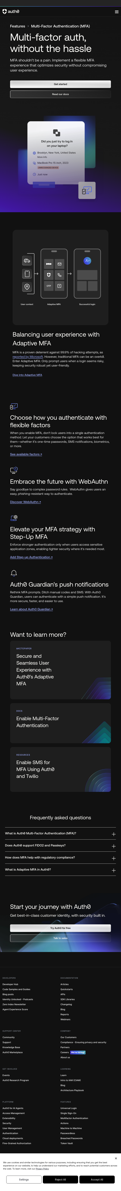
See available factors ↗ (26, 454)
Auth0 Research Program (16, 1080)
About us (65, 1057)
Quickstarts (66, 989)
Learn (63, 1075)
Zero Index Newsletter (14, 1004)
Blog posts (8, 994)
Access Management (14, 1113)
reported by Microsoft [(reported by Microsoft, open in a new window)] (28, 357)
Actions (64, 1123)
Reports (64, 1014)
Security (7, 1123)
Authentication (10, 1133)
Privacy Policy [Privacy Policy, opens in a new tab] (42, 1168)
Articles (64, 984)
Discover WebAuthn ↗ (25, 502)
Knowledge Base (11, 1047)
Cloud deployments (13, 1138)
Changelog (66, 1004)
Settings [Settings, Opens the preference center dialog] (24, 1179)
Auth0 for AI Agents (13, 1108)
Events (6, 1075)
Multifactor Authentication (74, 1118)
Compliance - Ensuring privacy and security (83, 1042)
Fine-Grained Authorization (17, 1143)
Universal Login (68, 1108)
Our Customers (68, 1037)
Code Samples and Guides (16, 989)
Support (7, 1042)
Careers (73, 1052)
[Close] (115, 1158)
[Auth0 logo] (59, 11)
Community (9, 1037)
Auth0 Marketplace (13, 1052)
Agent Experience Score (15, 1009)
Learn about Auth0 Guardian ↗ (31, 609)
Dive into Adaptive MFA (27, 375)
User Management (12, 1128)
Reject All (60, 1179)
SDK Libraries (67, 999)
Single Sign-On (68, 1113)
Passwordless (67, 1133)
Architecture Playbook (72, 1090)
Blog (62, 1009)
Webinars (65, 1019)
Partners (64, 1047)
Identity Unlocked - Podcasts (18, 999)
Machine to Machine (71, 1128)
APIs (62, 994)
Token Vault (66, 1143)
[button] (60, 84)
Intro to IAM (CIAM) (70, 1080)
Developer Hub (10, 984)
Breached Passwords (71, 1138)
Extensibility (9, 1118)
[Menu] (116, 11)
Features (17, 26)
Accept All (97, 1179)
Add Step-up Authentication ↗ (31, 557)
